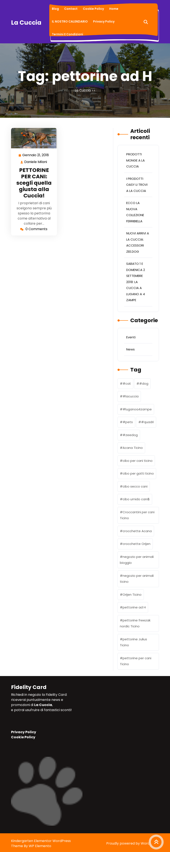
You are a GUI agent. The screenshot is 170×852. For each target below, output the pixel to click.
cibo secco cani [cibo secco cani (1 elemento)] (135, 486)
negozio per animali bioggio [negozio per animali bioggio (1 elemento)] (137, 559)
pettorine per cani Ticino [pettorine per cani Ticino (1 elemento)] (135, 661)
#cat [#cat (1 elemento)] (127, 383)
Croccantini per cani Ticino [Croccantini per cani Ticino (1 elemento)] (137, 515)
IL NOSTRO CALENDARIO (70, 21)
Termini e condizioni (67, 34)
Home (113, 9)
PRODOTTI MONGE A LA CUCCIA (135, 160)
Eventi (131, 337)
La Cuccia (26, 22)
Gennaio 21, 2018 (35, 155)
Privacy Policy (104, 21)
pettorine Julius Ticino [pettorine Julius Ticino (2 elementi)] (133, 642)
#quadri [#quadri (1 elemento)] (147, 422)
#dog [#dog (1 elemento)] (143, 383)
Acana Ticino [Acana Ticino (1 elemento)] (133, 447)
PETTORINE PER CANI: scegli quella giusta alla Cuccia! (34, 182)
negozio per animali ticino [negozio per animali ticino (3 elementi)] (137, 578)
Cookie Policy (93, 9)
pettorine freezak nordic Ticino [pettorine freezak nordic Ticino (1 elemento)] (135, 623)
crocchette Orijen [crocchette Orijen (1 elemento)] (136, 544)
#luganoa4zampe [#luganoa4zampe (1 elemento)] (137, 409)
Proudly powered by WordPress (132, 843)
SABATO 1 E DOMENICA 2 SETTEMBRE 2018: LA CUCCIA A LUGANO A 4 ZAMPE (135, 281)
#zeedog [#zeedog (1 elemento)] (130, 435)
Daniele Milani (35, 162)
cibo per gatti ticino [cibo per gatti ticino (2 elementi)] (138, 473)
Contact (71, 9)
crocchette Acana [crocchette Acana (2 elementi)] (137, 531)
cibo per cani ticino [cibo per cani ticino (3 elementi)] (138, 460)
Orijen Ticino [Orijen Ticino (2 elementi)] (132, 594)
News (130, 349)
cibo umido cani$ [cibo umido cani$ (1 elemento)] (136, 499)
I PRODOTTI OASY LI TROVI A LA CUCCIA (136, 184)
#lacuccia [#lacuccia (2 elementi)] (131, 396)
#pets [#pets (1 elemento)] (128, 422)
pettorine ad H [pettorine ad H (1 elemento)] (134, 607)
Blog (55, 9)
